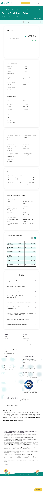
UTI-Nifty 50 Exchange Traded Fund (10, 258)
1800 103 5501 (32, 370)
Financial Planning (27, 344)
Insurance (25, 349)
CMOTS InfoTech (19, 463)
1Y (18, 42)
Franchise (6, 365)
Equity (7, 9)
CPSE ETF (8, 246)
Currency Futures (26, 348)
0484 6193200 (32, 374)
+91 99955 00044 (33, 377)
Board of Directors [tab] (20, 195)
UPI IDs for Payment (8, 369)
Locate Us (6, 344)
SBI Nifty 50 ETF (10, 250)
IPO (23, 346)
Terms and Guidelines (9, 353)
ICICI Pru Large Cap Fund (10, 254)
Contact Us (6, 342)
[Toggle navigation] (41, 3)
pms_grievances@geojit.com (16, 440)
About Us (6, 338)
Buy (35, 18)
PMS (23, 342)
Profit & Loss (20, 22)
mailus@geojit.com (32, 439)
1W (10, 42)
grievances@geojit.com (32, 456)
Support (38, 489)
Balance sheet (12, 22)
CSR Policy (6, 348)
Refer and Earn (7, 360)
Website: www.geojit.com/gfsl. (27, 437)
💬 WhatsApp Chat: (27, 376)
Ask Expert (39, 18)
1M (13, 42)
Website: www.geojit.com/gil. (26, 454)
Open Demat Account (25, 3)
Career (5, 340)
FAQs (5, 362)
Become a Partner (8, 358)
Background (4, 22)
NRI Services (7, 363)
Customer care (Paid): (29, 372)
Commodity (25, 340)
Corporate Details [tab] (11, 195)
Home (3, 9)
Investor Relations (8, 346)
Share (39, 10)
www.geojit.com (33, 417)
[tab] (8, 42)
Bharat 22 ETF (9, 260)
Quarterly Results (28, 22)
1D (7, 42)
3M (15, 42)
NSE (8, 30)
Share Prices (36, 22)
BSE (12, 30)
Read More (22, 182)
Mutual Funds (26, 338)
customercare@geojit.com (31, 366)
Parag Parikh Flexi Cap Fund (10, 244)
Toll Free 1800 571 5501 (30, 368)
